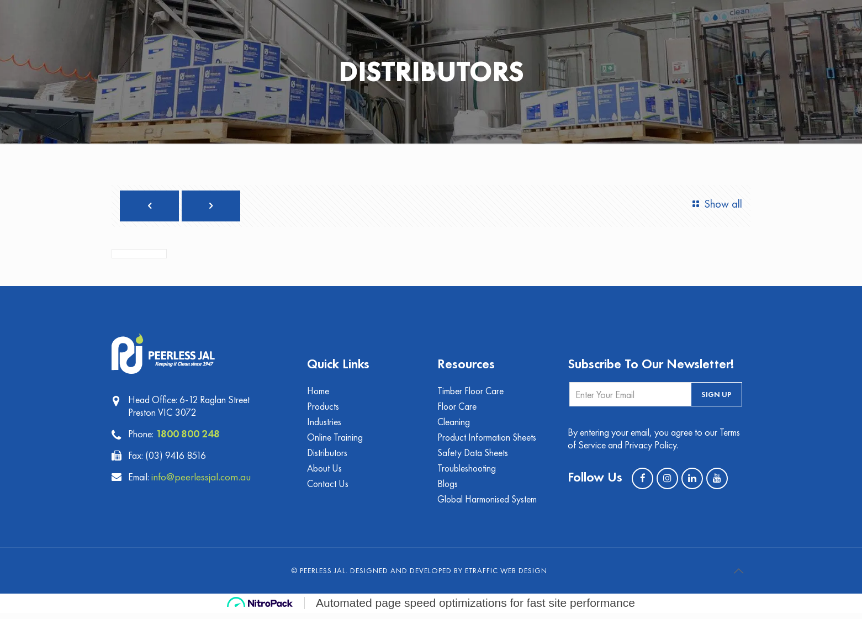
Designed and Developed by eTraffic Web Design (448, 576)
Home (318, 393)
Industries (324, 425)
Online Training (335, 441)
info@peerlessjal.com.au (204, 478)
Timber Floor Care (471, 393)
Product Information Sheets (487, 441)
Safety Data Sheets (473, 457)
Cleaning (453, 425)
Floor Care (457, 409)
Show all (715, 204)
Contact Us (328, 489)
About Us (324, 473)
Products (323, 409)
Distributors (327, 457)
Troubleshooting (467, 473)
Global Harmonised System (488, 505)
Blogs (447, 489)
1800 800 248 (188, 435)
